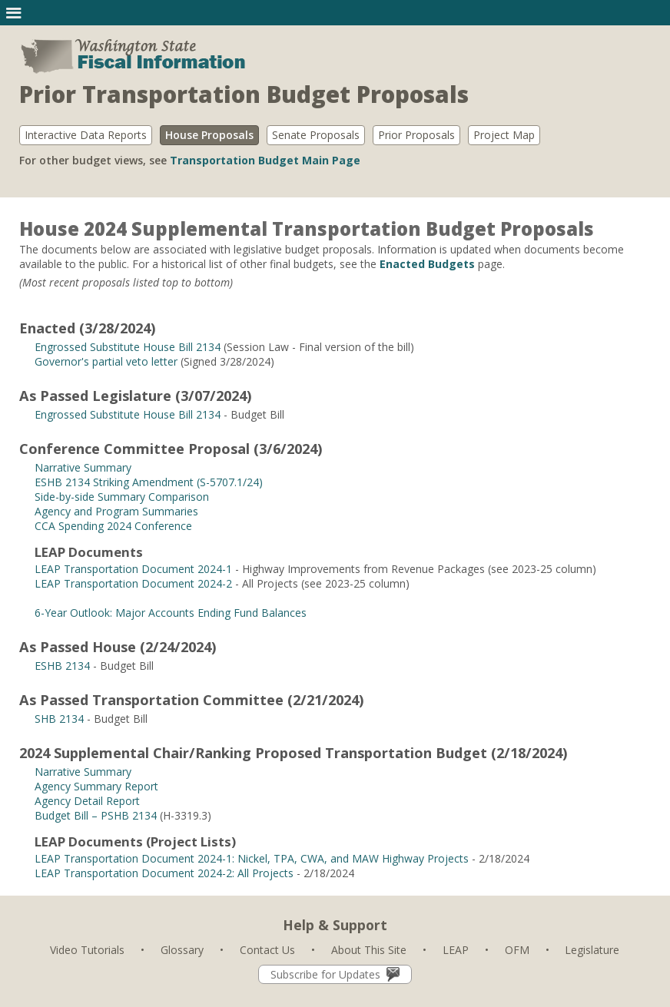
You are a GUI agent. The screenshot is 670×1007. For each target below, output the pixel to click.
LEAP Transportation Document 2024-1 (133, 568)
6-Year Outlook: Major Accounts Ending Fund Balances (171, 612)
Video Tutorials (87, 949)
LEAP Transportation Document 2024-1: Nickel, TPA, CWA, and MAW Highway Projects (252, 858)
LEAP (456, 949)
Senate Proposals (316, 135)
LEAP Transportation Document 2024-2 (133, 583)
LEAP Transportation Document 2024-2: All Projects (164, 873)
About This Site (368, 949)
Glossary (182, 949)
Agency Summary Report (96, 786)
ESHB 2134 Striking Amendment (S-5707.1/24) (149, 482)
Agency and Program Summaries (116, 511)
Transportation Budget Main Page (265, 160)
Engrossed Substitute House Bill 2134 (128, 347)
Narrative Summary (83, 467)
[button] (13, 12)
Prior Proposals (416, 135)
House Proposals (209, 135)
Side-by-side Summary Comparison (122, 496)
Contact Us (267, 949)
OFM (517, 949)
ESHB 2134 (62, 665)
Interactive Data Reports (86, 135)
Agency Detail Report (87, 800)
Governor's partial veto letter (106, 361)
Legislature (592, 949)
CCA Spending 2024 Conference (113, 525)
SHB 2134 (59, 718)
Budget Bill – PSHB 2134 (96, 815)
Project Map (504, 135)
